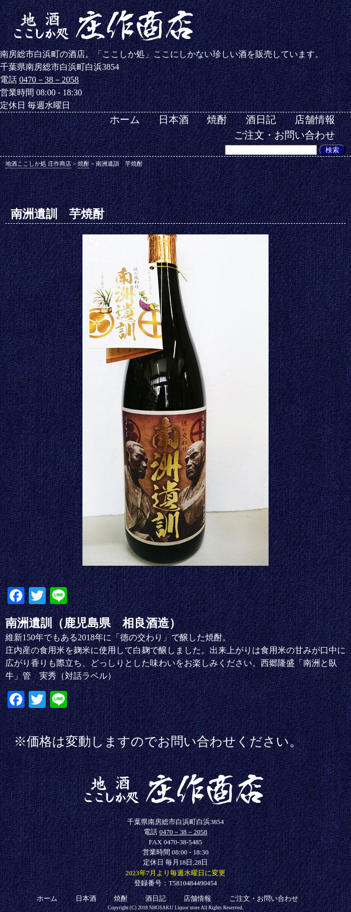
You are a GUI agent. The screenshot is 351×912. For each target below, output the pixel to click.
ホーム (125, 120)
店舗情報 (315, 120)
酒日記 (261, 120)
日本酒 (173, 120)
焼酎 (217, 120)
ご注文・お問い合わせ (284, 135)
